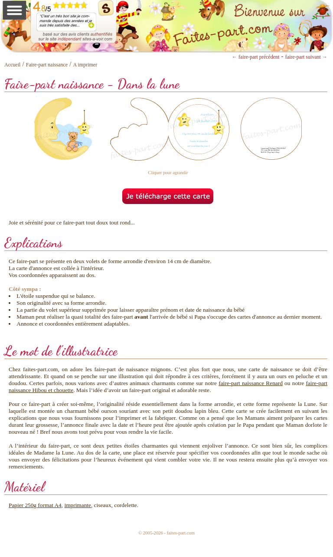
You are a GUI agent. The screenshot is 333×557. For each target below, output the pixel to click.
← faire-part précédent (255, 57)
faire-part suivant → (306, 57)
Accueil (12, 65)
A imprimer (85, 65)
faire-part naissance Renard (251, 383)
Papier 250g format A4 (35, 505)
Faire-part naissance (47, 65)
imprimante (77, 505)
